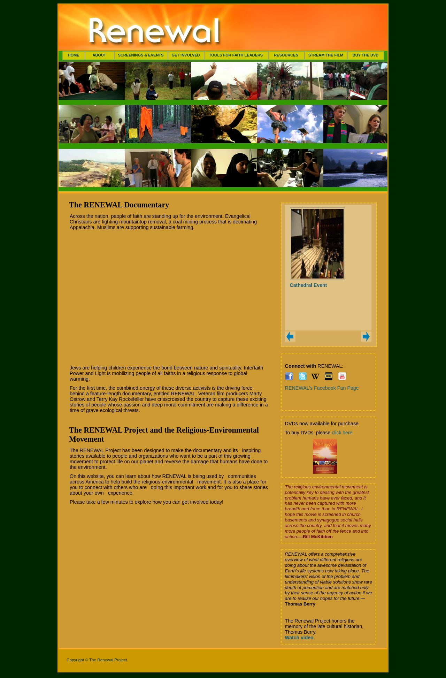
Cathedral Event (308, 285)
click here (342, 432)
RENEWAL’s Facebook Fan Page (322, 388)
